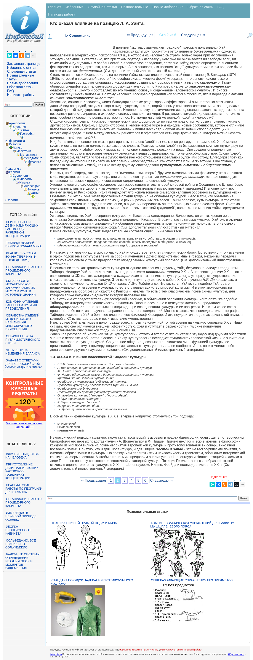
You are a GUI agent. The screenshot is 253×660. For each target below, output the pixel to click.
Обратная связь (20, 87)
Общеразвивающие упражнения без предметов (192, 580)
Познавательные (134, 7)
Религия (15, 172)
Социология (21, 175)
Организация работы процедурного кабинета (23, 270)
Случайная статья (21, 71)
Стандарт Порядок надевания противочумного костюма (92, 581)
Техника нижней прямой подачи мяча (84, 523)
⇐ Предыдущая (140, 35)
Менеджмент (33, 158)
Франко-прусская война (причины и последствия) (20, 256)
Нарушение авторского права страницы (139, 650)
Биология (19, 126)
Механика (34, 161)
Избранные (75, 7)
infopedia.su (56, 654)
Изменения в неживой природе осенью (21, 516)
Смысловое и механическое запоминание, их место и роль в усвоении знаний (20, 287)
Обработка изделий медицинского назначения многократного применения (22, 322)
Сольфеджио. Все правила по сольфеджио (20, 544)
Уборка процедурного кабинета (17, 530)
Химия (35, 193)
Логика (17, 147)
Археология (17, 123)
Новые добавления (22, 83)
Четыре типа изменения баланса (22, 351)
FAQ (10, 91)
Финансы (33, 189)
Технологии (24, 179)
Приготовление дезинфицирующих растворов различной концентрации (21, 229)
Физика (25, 182)
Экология (11, 200)
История (15, 144)
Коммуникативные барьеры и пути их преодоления (21, 305)
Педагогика (13, 168)
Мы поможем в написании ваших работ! (24, 425)
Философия (32, 186)
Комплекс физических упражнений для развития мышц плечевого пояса (192, 524)
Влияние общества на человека (22, 455)
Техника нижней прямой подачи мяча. (24, 244)
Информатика (15, 140)
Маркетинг (23, 151)
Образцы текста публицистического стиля (22, 339)
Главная (54, 7)
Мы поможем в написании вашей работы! (181, 650)
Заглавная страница (23, 64)
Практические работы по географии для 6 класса (23, 488)
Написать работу (20, 95)
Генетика (22, 130)
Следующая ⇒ (193, 35)
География (27, 133)
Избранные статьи (22, 67)
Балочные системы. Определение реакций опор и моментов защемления (22, 561)
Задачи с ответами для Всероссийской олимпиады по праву (23, 364)
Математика (28, 154)
